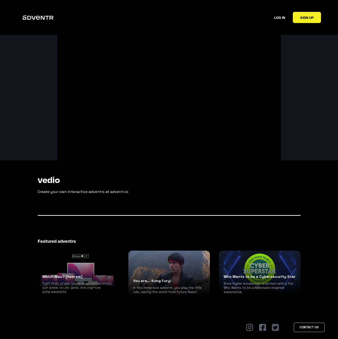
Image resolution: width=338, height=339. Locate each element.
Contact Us (309, 327)
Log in (279, 17)
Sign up (307, 17)
